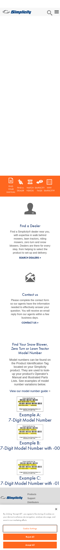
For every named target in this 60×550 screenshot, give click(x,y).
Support (31, 498)
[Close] (56, 509)
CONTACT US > (30, 322)
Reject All (30, 536)
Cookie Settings (30, 528)
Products (31, 494)
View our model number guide (29, 391)
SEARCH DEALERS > (30, 257)
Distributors (33, 502)
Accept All (29, 545)
